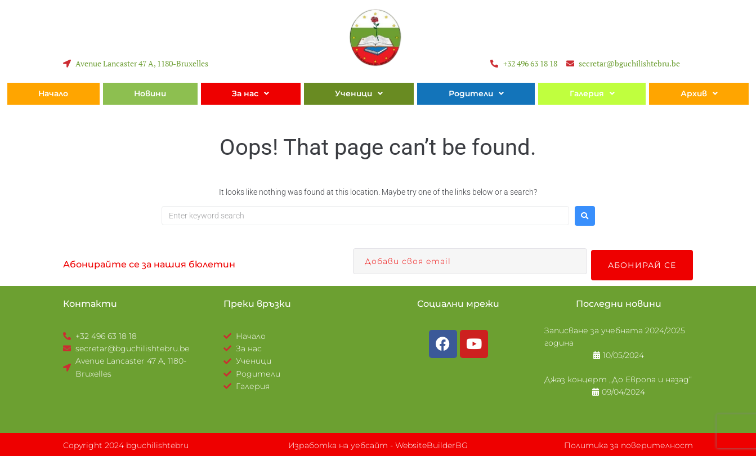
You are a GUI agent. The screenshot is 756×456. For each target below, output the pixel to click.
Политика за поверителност (628, 444)
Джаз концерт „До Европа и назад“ (618, 378)
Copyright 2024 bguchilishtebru (126, 444)
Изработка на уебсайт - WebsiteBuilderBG (378, 444)
